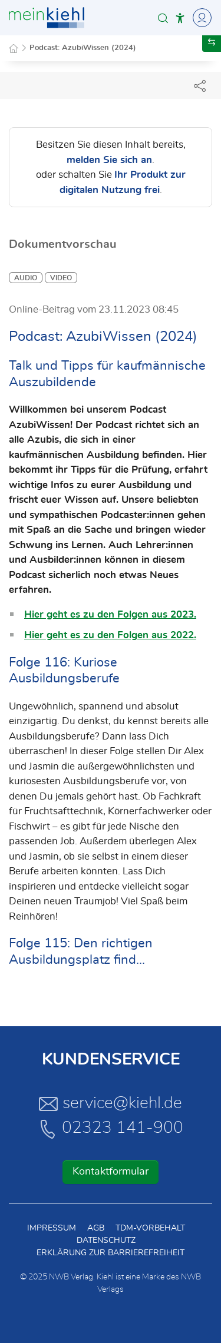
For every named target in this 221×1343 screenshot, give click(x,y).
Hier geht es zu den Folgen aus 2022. (110, 635)
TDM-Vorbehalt (150, 1228)
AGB (95, 1228)
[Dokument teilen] (199, 85)
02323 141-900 (110, 1128)
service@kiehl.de (110, 1103)
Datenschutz (106, 1240)
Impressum (51, 1228)
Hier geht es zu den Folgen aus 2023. (110, 614)
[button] (162, 18)
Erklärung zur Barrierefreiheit (110, 1253)
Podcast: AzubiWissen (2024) (82, 48)
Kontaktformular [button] (110, 1171)
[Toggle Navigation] (200, 18)
